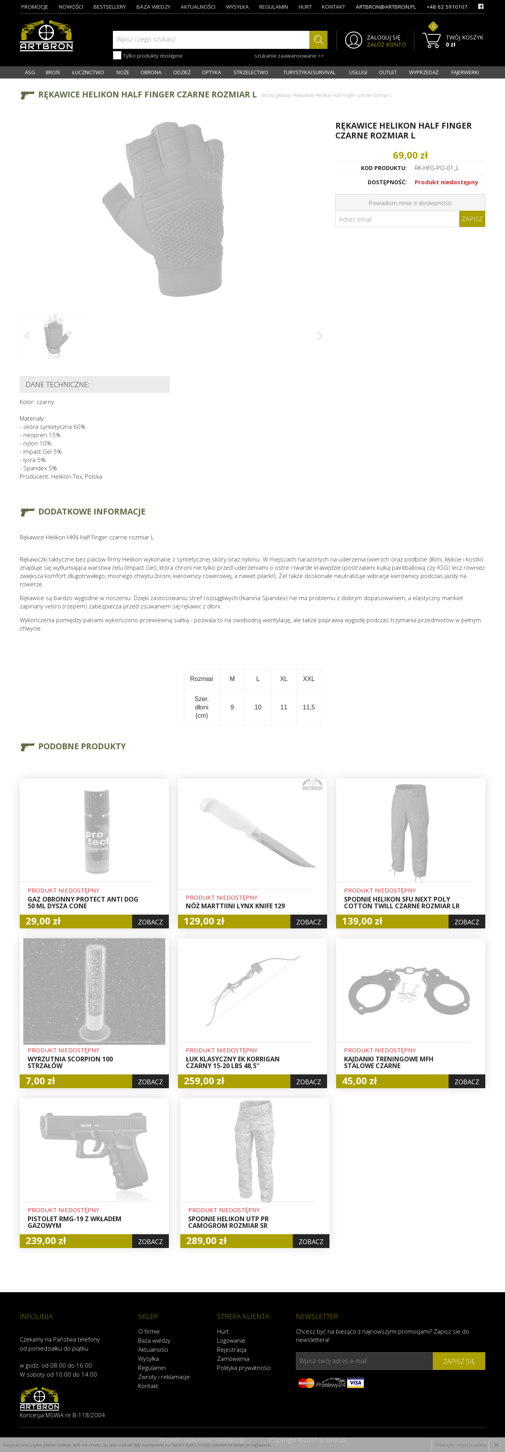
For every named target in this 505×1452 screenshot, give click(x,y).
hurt (305, 6)
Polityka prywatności (244, 1368)
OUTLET (388, 72)
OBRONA (150, 72)
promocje (34, 6)
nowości (71, 6)
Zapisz (472, 219)
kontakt (333, 6)
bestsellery (110, 6)
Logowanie (231, 1340)
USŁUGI (358, 72)
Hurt (223, 1331)
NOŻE (122, 72)
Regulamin (152, 1368)
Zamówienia (233, 1358)
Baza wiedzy (154, 1340)
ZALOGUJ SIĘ (383, 37)
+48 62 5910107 (447, 6)
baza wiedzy (153, 6)
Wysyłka (148, 1358)
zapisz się (459, 1361)
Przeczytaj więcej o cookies (461, 1445)
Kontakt (148, 1386)
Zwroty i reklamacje (164, 1377)
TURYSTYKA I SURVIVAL (309, 72)
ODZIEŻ (182, 72)
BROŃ (53, 72)
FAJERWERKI (465, 72)
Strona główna (275, 95)
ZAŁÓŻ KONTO (386, 44)
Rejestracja (232, 1349)
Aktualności (153, 1349)
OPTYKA (211, 72)
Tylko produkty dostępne (148, 55)
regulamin (273, 6)
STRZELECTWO (251, 72)
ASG (30, 72)
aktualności (198, 6)
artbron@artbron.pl (386, 6)
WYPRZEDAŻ (423, 72)
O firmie (149, 1331)
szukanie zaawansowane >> (289, 55)
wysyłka (237, 6)
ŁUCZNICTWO (88, 72)
